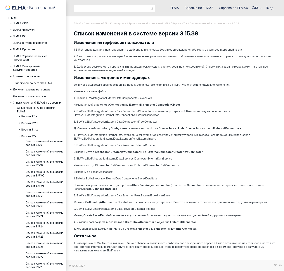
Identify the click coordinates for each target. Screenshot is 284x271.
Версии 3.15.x (29, 136)
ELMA (174, 8)
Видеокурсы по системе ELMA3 (33, 83)
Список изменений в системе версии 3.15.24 (44, 224)
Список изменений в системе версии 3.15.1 (44, 153)
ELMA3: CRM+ (21, 23)
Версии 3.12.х (29, 123)
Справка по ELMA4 (233, 8)
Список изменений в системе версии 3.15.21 (44, 214)
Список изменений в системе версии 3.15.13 (44, 204)
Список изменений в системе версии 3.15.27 (44, 255)
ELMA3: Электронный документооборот (26, 68)
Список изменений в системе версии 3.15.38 (214, 23)
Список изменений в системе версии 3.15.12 (44, 194)
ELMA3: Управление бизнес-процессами (31, 57)
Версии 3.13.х (29, 129)
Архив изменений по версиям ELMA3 (36, 109)
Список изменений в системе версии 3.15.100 (44, 173)
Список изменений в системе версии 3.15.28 (44, 265)
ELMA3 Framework (24, 29)
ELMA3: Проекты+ (24, 49)
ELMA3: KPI (19, 36)
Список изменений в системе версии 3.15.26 (44, 244)
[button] (257, 8)
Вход (269, 8)
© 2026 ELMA (77, 265)
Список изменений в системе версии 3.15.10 (44, 163)
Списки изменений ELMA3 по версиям (37, 102)
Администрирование (26, 76)
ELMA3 (12, 18)
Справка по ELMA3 (198, 8)
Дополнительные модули (29, 96)
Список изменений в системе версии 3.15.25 (44, 234)
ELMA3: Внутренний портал (30, 42)
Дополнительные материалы (32, 89)
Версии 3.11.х (29, 116)
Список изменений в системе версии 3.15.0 (44, 143)
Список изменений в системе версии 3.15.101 (44, 183)
